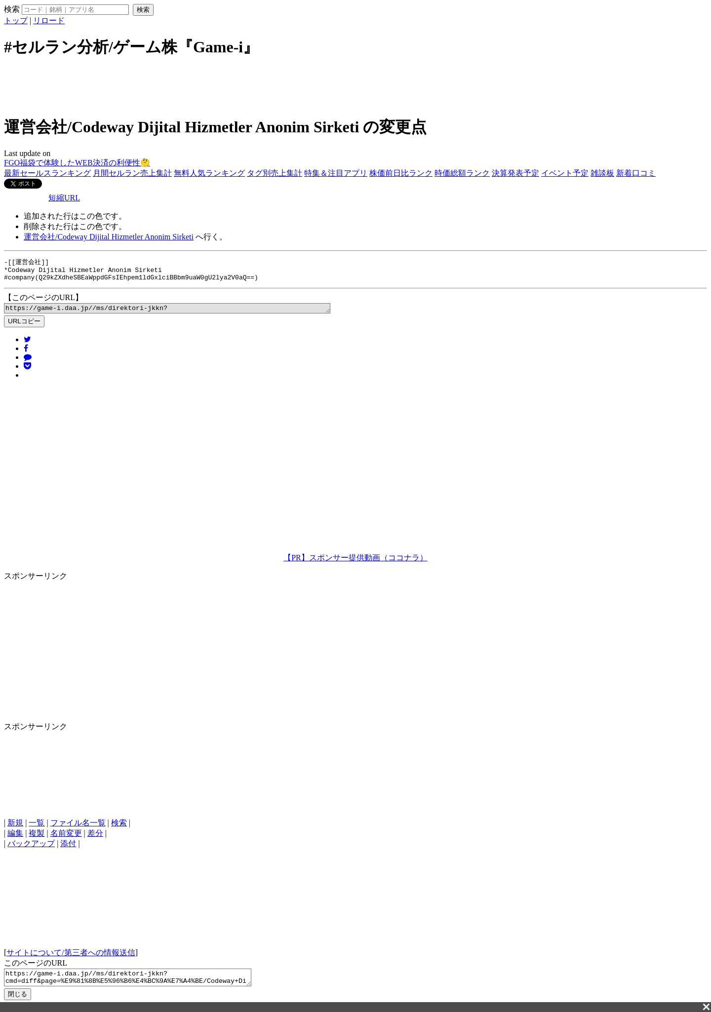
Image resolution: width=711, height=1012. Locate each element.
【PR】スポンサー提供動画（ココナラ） (355, 562)
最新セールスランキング (47, 173)
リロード (49, 20)
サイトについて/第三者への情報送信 (70, 957)
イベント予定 (565, 173)
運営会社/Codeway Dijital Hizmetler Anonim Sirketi (109, 237)
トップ (16, 20)
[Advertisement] (355, 85)
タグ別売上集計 (274, 173)
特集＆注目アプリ (335, 173)
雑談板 (602, 173)
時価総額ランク (462, 173)
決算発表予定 (515, 173)
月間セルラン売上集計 (132, 173)
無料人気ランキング (209, 173)
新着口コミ (636, 173)
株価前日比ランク (401, 173)
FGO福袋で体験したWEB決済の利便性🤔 (77, 162)
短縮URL (64, 198)
